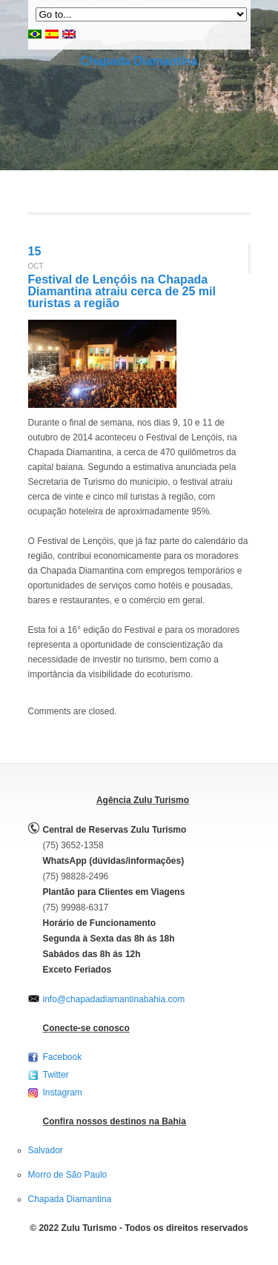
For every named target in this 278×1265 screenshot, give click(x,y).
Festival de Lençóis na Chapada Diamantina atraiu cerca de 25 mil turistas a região (122, 291)
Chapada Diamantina (138, 61)
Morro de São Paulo (67, 1175)
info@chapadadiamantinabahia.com (114, 999)
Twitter (56, 1075)
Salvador (45, 1150)
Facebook (62, 1057)
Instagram (62, 1092)
